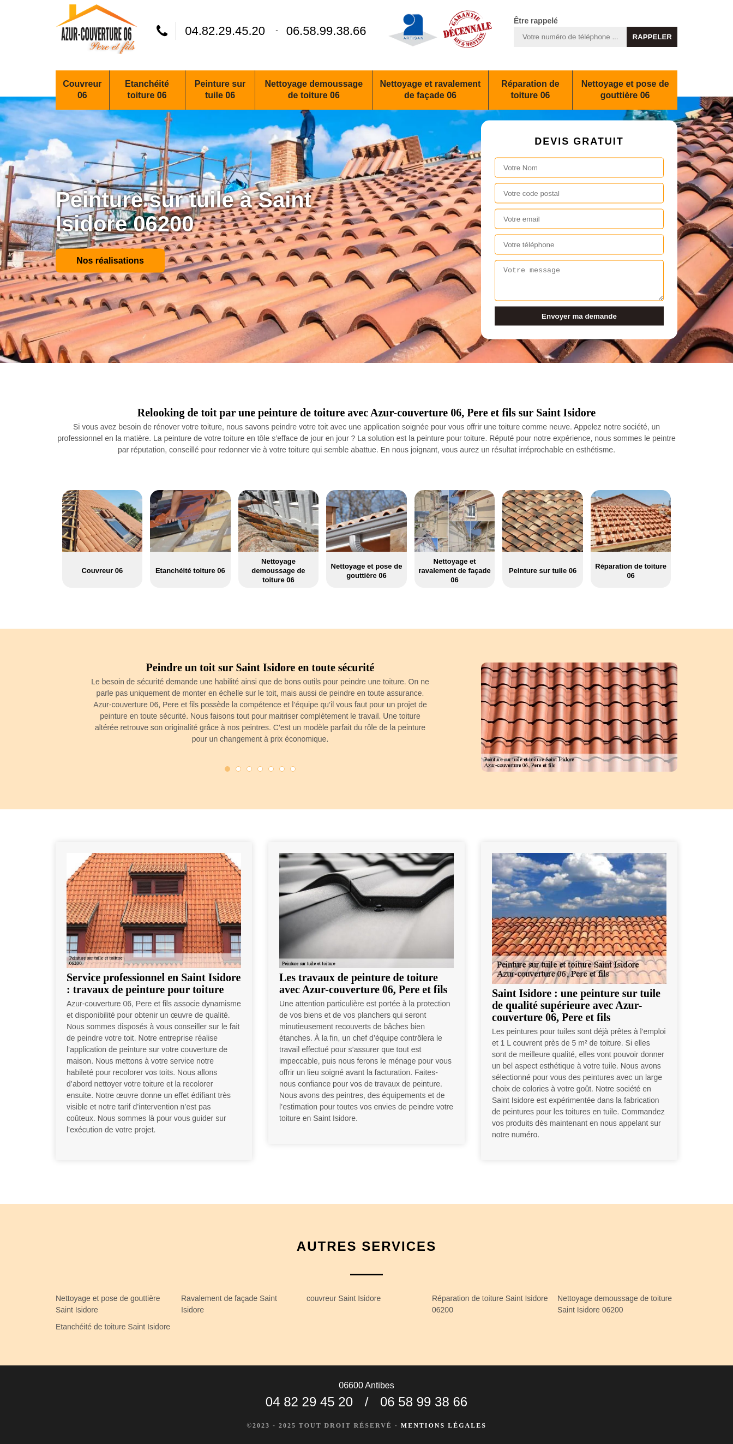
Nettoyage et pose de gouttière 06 (625, 89)
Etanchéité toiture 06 (147, 89)
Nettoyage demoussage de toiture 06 (314, 89)
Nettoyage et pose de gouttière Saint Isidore (108, 1304)
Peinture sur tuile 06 (220, 89)
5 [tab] (271, 769)
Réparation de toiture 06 (530, 89)
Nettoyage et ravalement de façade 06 (430, 89)
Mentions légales (443, 1425)
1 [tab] (227, 769)
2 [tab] (238, 769)
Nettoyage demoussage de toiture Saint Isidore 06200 (614, 1304)
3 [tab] (249, 769)
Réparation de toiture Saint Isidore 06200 (490, 1304)
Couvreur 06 (82, 89)
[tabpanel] (260, 707)
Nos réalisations (110, 260)
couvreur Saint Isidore (344, 1298)
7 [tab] (293, 769)
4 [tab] (260, 769)
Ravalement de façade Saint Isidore (229, 1304)
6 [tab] (282, 769)
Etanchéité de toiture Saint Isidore (113, 1326)
